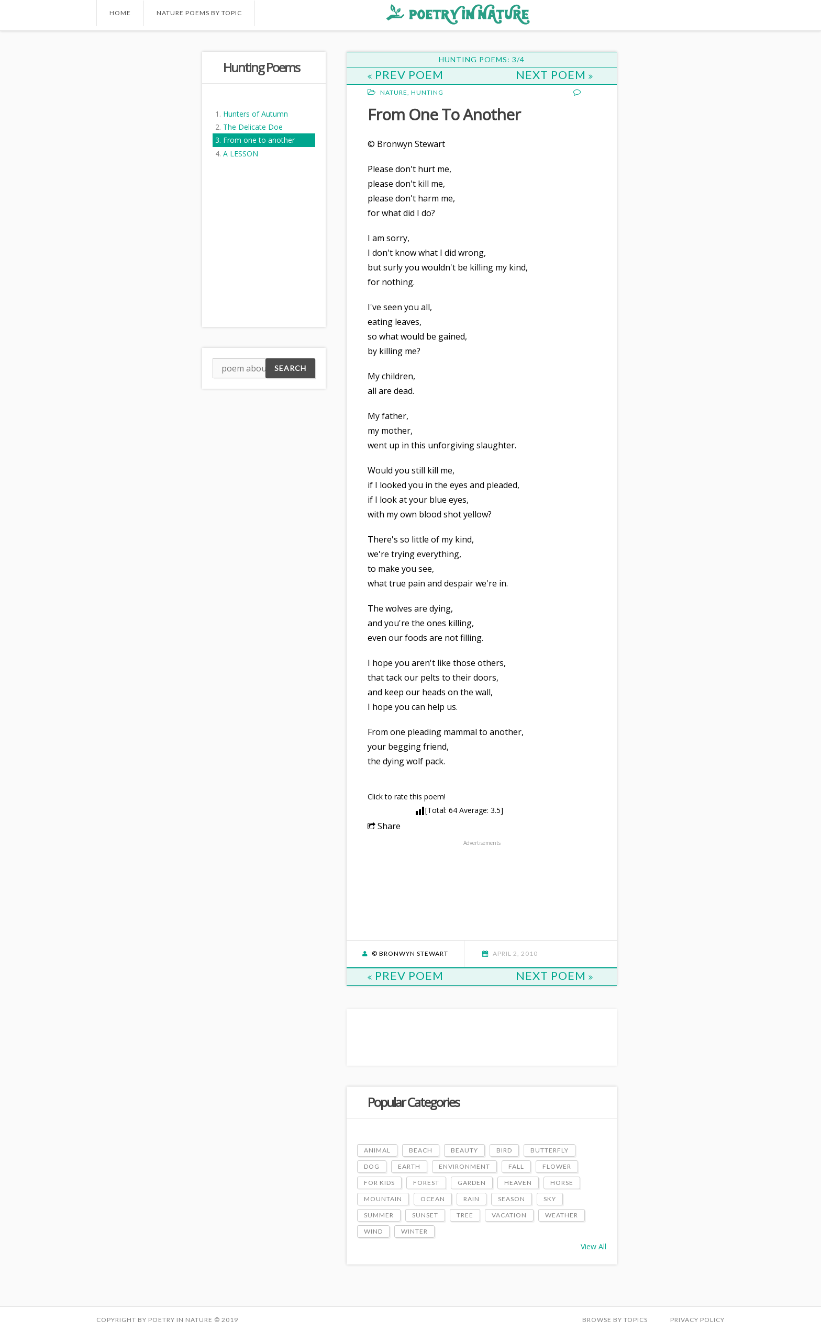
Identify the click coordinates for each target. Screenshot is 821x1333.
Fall (516, 1166)
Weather (561, 1215)
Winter (414, 1231)
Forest (426, 1183)
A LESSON (240, 154)
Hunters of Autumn (255, 114)
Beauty (464, 1150)
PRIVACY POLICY (697, 1320)
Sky (549, 1199)
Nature (393, 92)
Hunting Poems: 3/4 (482, 59)
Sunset (425, 1215)
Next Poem (554, 74)
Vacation (509, 1215)
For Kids (379, 1183)
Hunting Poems (261, 67)
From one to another (259, 140)
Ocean (432, 1199)
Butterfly (549, 1150)
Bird (504, 1150)
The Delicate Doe (253, 127)
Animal (377, 1150)
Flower (556, 1166)
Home (120, 13)
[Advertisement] (138, 209)
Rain (471, 1199)
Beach (420, 1150)
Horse (561, 1183)
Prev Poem (405, 74)
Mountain (383, 1199)
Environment (464, 1166)
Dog (372, 1166)
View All (593, 1246)
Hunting (427, 92)
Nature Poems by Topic (199, 13)
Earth (409, 1166)
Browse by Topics (615, 1320)
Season (511, 1199)
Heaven (518, 1183)
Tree (465, 1215)
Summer (379, 1215)
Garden (472, 1183)
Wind (373, 1231)
